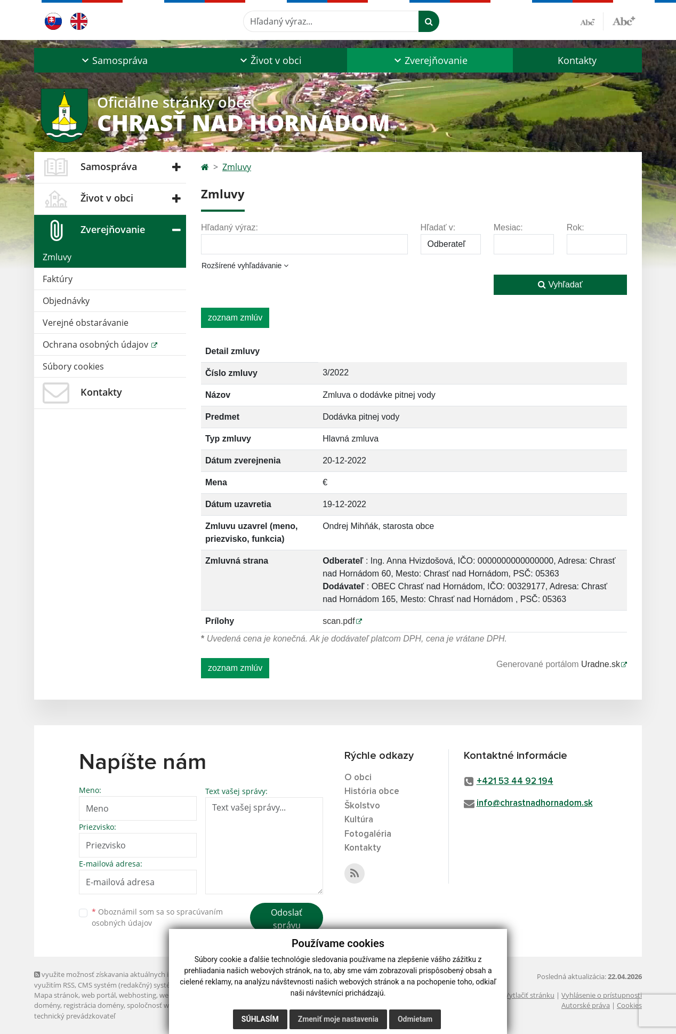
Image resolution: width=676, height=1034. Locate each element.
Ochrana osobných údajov (96, 344)
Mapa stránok (56, 995)
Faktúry (58, 279)
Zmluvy (57, 257)
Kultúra (358, 819)
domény (47, 1005)
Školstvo (362, 806)
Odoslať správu (286, 919)
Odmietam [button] (415, 1019)
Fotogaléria (367, 834)
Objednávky (66, 301)
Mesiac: (508, 227)
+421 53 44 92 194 (515, 781)
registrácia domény (93, 1005)
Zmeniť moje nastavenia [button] (338, 1019)
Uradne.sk (600, 664)
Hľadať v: (438, 227)
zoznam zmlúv (235, 317)
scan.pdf (339, 621)
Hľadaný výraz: (229, 227)
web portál (99, 995)
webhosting (137, 995)
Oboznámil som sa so (157, 917)
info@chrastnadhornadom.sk (535, 803)
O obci (358, 777)
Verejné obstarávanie (85, 322)
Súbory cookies (73, 366)
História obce (371, 791)
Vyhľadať (560, 284)
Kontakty (577, 60)
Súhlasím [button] (260, 1019)
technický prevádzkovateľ (74, 1016)
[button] (113, 60)
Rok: (575, 227)
